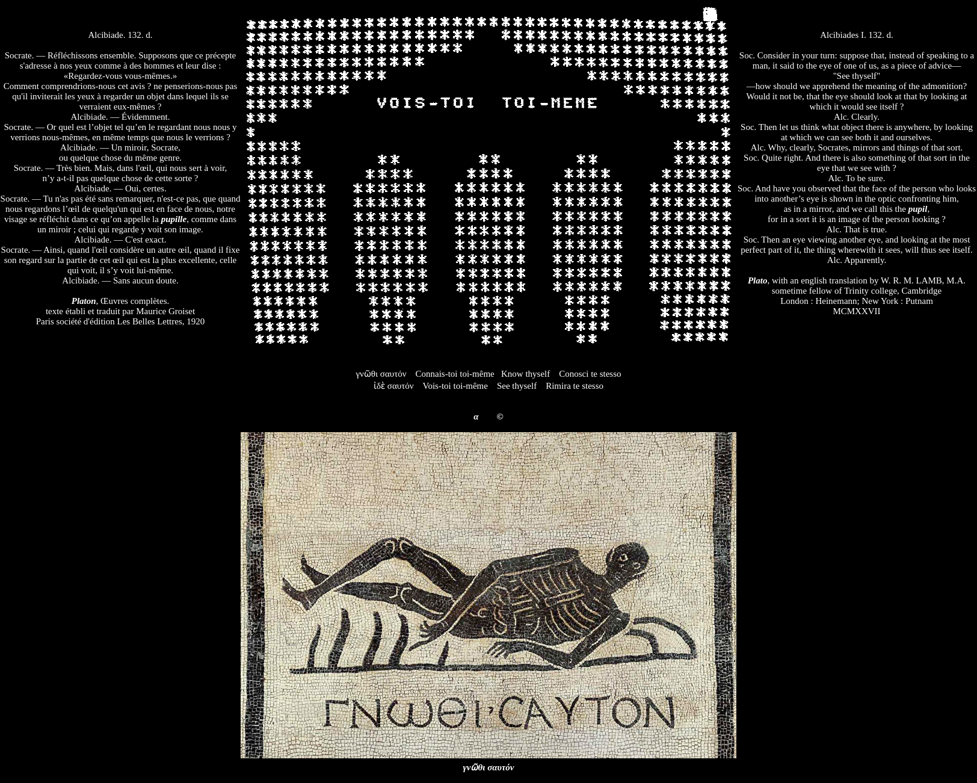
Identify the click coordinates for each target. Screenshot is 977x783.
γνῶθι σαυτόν (488, 767)
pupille (174, 219)
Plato (758, 280)
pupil (918, 209)
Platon (84, 301)
